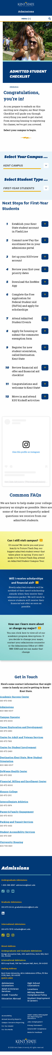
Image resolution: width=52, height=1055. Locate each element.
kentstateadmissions (36, 482)
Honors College (8, 791)
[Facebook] (3, 891)
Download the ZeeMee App (25, 283)
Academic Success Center (14, 696)
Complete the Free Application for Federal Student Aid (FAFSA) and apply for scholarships (25, 302)
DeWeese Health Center (13, 771)
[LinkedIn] (3, 913)
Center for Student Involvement (18, 747)
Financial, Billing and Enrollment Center (23, 781)
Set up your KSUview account (25, 258)
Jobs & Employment (35, 1022)
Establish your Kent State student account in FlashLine (25, 227)
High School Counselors (33, 984)
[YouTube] (13, 891)
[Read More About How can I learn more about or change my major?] (26, 637)
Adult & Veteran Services (10, 990)
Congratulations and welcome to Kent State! (26, 385)
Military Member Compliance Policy (37, 993)
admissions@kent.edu (25, 885)
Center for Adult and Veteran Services (21, 737)
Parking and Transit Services (16, 821)
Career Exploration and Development (21, 727)
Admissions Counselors (8, 984)
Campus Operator (10, 717)
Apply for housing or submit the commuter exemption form (25, 334)
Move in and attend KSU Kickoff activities (26, 398)
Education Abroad (11, 998)
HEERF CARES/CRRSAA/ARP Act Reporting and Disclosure (37, 1017)
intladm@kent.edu (22, 929)
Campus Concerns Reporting (13, 1023)
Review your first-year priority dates (26, 271)
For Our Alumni (7, 1026)
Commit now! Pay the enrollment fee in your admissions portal (26, 244)
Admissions (26, 11)
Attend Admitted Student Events (22, 320)
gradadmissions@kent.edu (26, 907)
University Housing (11, 842)
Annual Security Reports (11, 1019)
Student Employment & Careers (38, 999)
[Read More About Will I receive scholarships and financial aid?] (26, 592)
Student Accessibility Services (17, 831)
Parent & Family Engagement (17, 811)
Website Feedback (34, 1032)
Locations (32, 989)
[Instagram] (8, 891)
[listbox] (26, 166)
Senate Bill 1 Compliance (36, 1029)
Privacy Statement (34, 1025)
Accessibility (7, 1016)
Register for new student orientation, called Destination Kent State (24, 353)
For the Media (7, 1030)
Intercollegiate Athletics (14, 801)
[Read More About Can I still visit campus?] (26, 550)
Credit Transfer (10, 995)
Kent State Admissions (14, 482)
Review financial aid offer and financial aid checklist (25, 371)
